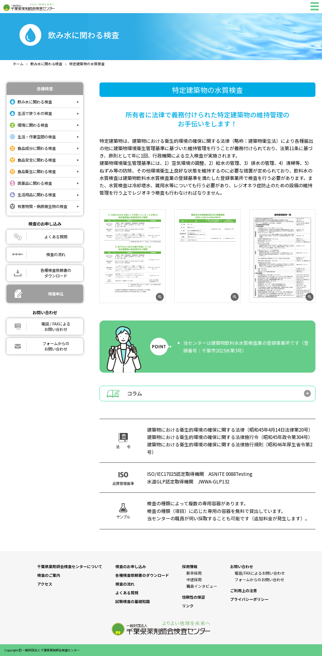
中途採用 (194, 579)
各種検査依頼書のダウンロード (142, 575)
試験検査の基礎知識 (132, 601)
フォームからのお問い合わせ (259, 579)
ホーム (18, 63)
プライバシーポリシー (249, 599)
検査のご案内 (48, 575)
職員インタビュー (201, 586)
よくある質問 (126, 592)
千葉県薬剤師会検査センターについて (69, 566)
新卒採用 (194, 573)
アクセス (44, 584)
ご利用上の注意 (243, 590)
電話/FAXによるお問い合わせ (260, 573)
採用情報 (189, 566)
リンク (188, 605)
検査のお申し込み (130, 566)
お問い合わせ (241, 566)
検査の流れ (124, 584)
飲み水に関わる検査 (46, 63)
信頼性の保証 (193, 597)
